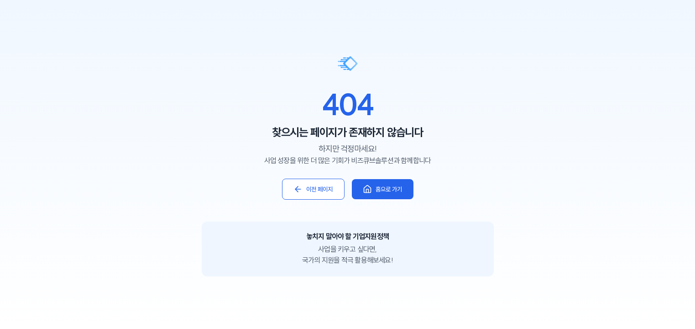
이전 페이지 (313, 189)
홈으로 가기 (382, 189)
